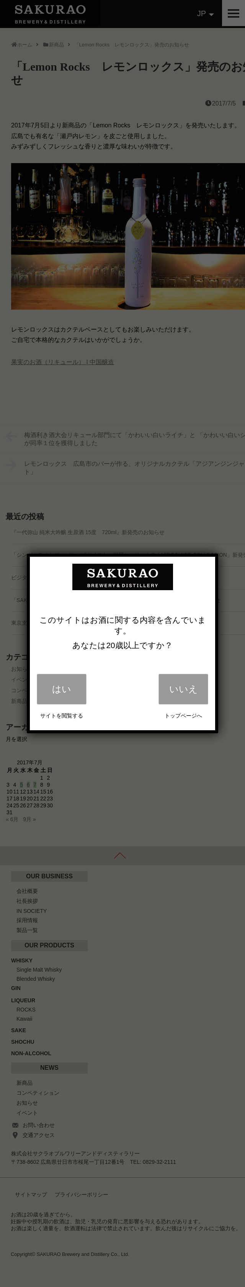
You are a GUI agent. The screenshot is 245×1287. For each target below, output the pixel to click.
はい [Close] (61, 689)
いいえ (183, 689)
